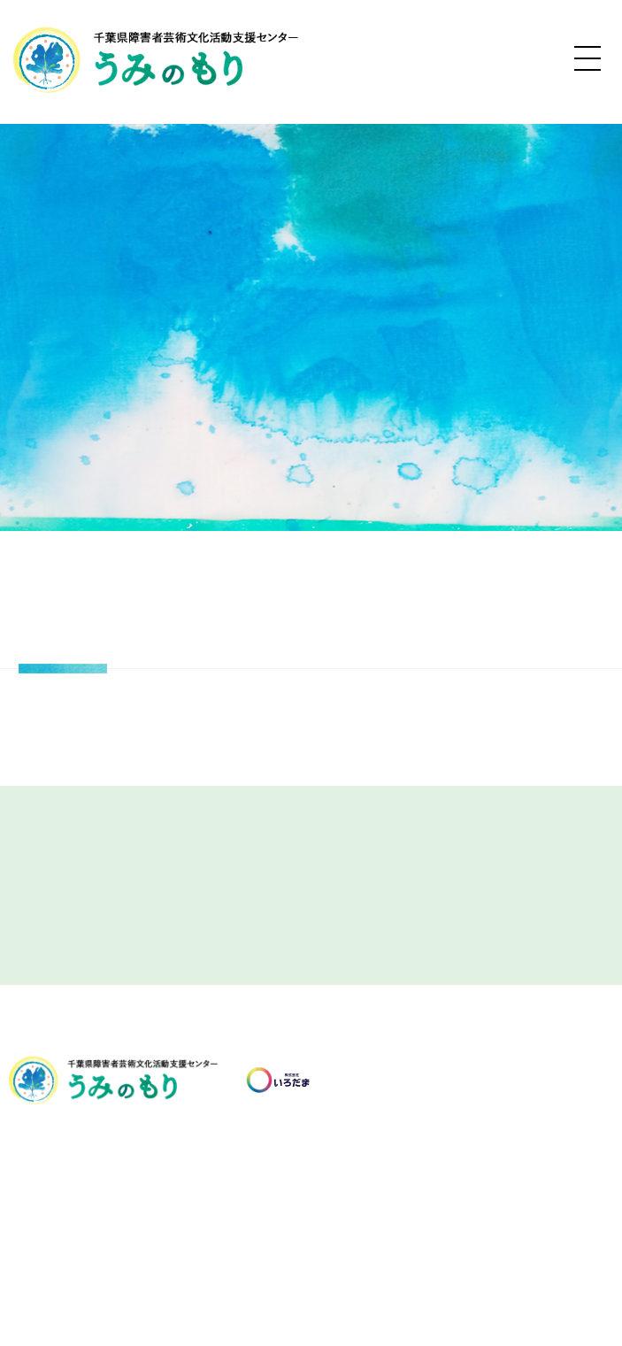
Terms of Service (547, 1295)
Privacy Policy (458, 1295)
